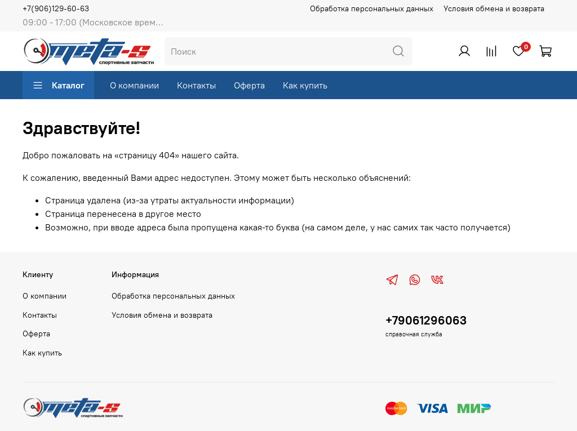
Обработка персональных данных (371, 8)
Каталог (58, 85)
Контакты (196, 85)
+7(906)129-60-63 (56, 8)
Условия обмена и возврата (493, 8)
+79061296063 (426, 320)
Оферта (249, 85)
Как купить (305, 85)
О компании (134, 85)
